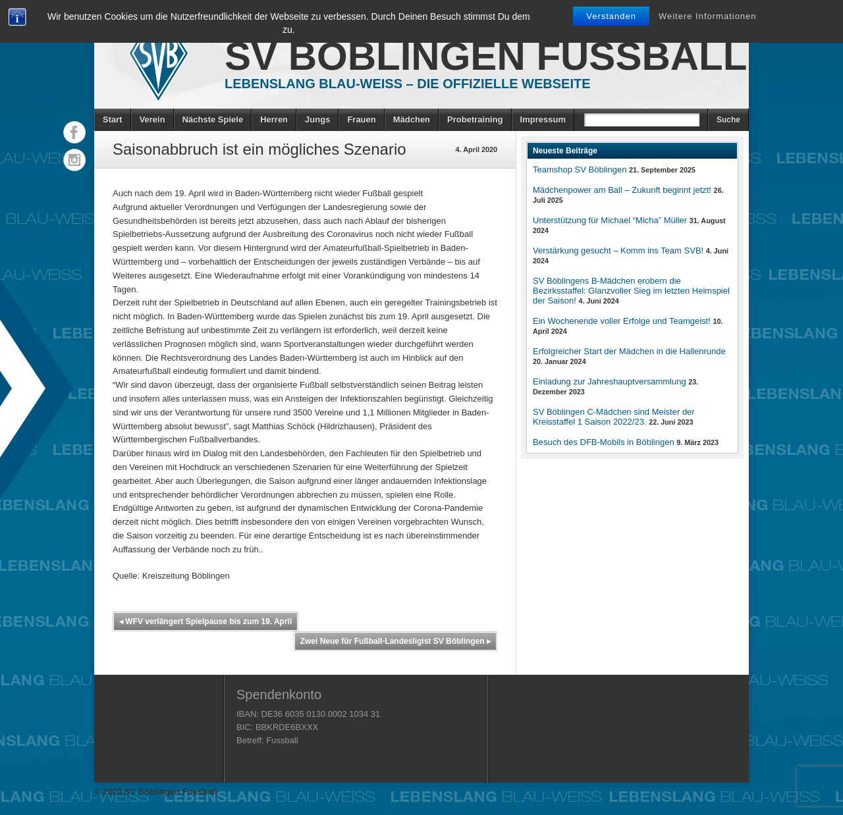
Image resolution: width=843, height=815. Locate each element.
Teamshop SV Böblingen (579, 169)
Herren (274, 119)
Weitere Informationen (708, 16)
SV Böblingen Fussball (486, 56)
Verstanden (611, 16)
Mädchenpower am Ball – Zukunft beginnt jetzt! (622, 190)
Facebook (74, 132)
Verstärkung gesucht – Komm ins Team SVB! (618, 250)
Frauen (361, 119)
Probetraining (475, 119)
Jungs (317, 119)
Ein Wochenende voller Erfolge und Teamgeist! (622, 321)
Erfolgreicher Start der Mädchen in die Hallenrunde (629, 351)
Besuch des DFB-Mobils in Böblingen (603, 442)
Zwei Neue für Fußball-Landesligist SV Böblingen (395, 641)
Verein (152, 119)
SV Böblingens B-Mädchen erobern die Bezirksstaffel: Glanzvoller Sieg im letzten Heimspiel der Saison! (631, 290)
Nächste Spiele (213, 119)
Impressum (543, 119)
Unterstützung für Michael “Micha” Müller (610, 220)
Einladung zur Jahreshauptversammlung (609, 381)
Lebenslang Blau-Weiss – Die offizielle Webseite (408, 83)
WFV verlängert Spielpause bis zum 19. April (205, 621)
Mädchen (411, 119)
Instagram (74, 160)
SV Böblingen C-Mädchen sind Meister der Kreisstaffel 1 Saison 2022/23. (614, 417)
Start (112, 119)
